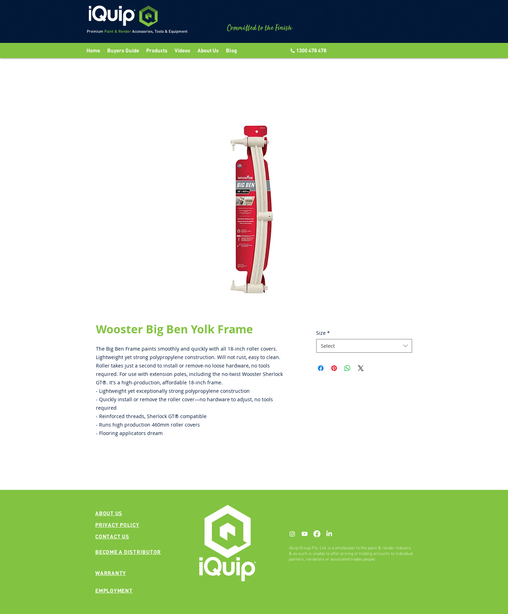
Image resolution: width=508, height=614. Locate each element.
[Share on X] (361, 368)
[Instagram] (292, 533)
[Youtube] (304, 533)
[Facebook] (316, 533)
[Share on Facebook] (321, 368)
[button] (182, 50)
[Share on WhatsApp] (347, 368)
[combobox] (364, 346)
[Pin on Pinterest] (334, 368)
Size (323, 333)
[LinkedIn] (329, 533)
